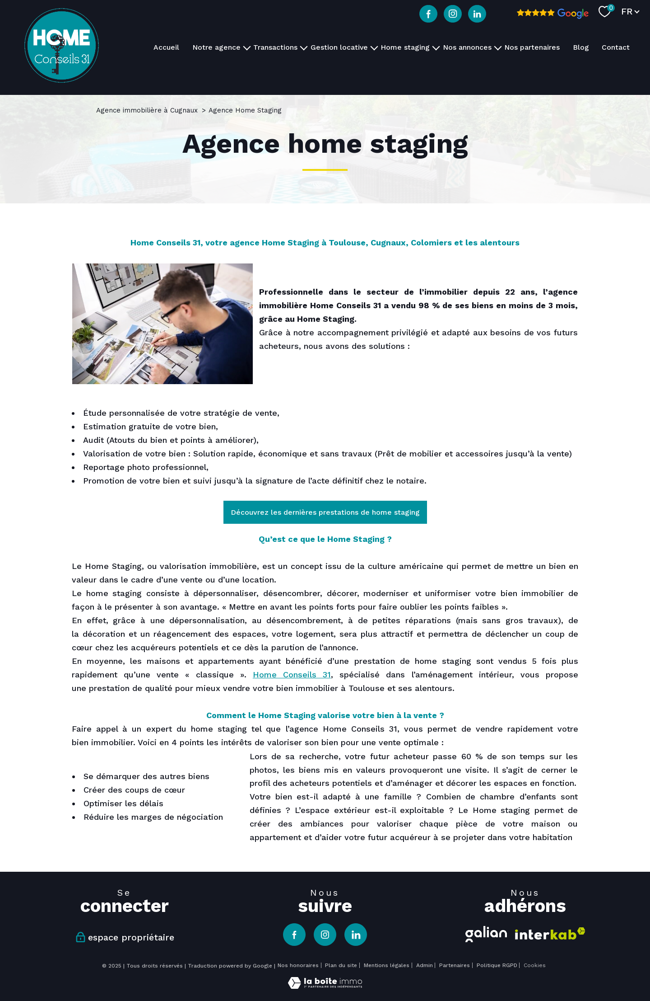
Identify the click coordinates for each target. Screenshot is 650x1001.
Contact (616, 47)
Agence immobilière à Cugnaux (147, 110)
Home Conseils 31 (292, 674)
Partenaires (454, 965)
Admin (424, 965)
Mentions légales (386, 965)
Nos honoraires (298, 965)
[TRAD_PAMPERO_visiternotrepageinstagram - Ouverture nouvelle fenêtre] (453, 14)
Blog (581, 47)
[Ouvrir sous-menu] (247, 47)
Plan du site (341, 965)
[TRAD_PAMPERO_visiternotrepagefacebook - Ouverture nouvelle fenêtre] (428, 14)
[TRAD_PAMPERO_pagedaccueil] (61, 80)
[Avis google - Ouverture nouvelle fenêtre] (553, 14)
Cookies (535, 965)
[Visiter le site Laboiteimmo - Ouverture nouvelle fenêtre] (325, 986)
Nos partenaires (532, 47)
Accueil (166, 47)
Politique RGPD (497, 965)
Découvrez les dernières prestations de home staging (325, 512)
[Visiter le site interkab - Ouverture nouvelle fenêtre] (550, 933)
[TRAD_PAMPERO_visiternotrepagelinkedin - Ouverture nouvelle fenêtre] (477, 14)
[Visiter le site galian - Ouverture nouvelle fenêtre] (486, 932)
